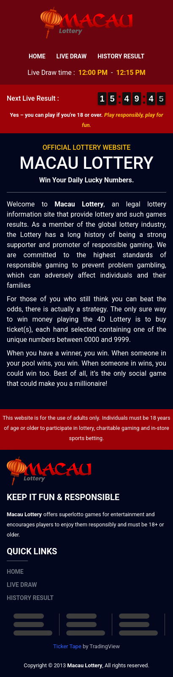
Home (37, 56)
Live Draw (72, 56)
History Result (120, 56)
